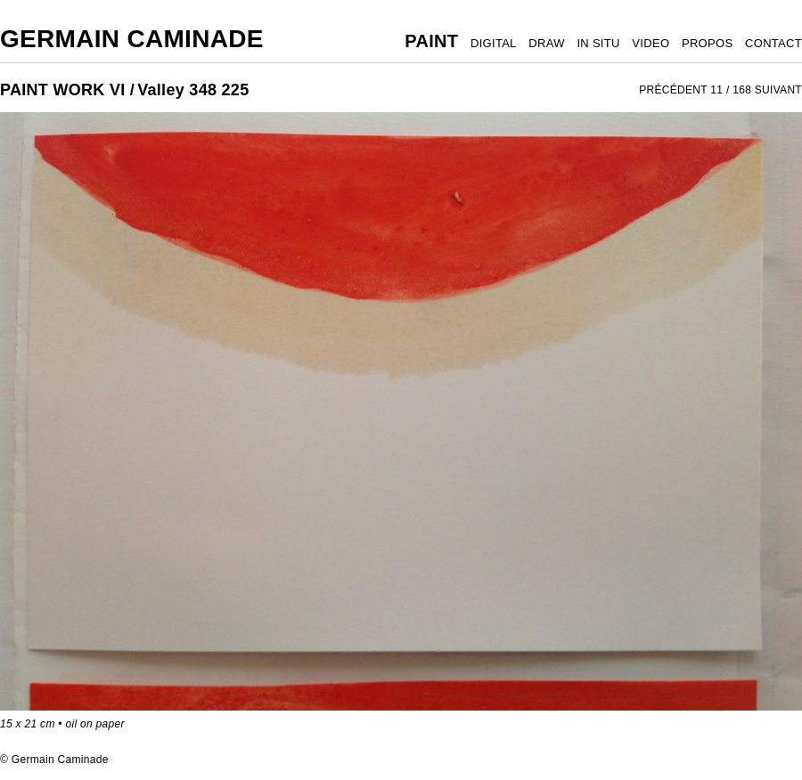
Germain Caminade (132, 39)
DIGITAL (494, 43)
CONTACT (773, 43)
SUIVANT (778, 90)
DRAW (546, 43)
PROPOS (707, 43)
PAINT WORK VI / (67, 90)
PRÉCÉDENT (673, 90)
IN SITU (598, 43)
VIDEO (650, 43)
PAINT (431, 41)
